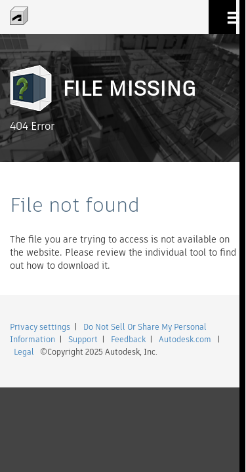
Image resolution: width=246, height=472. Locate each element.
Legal (24, 351)
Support (83, 339)
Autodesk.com (185, 339)
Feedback (128, 339)
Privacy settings (40, 326)
